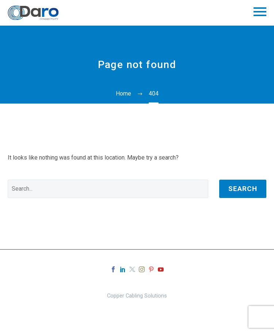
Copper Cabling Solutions (137, 296)
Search (242, 188)
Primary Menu (260, 11)
